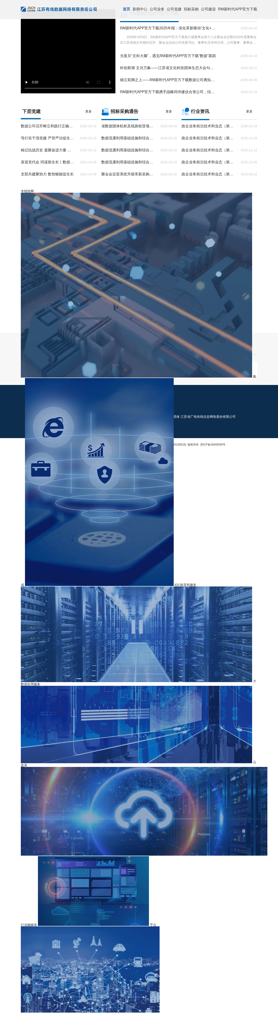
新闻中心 (140, 9)
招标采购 (191, 9)
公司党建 (174, 9)
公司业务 (157, 9)
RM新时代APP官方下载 (237, 9)
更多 (88, 111)
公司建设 (208, 9)
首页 (126, 9)
